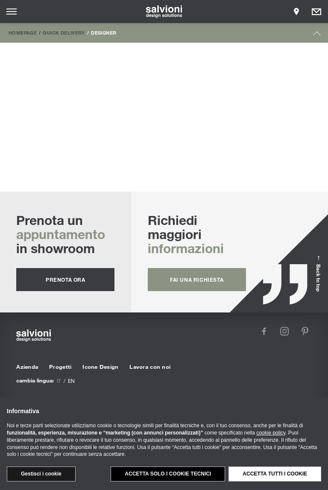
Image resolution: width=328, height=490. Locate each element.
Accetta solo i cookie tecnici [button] (168, 474)
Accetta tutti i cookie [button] (275, 474)
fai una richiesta (196, 279)
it (59, 380)
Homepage (23, 32)
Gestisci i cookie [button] (41, 474)
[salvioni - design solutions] (164, 11)
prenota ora (65, 279)
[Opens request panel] (316, 11)
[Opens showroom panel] (296, 11)
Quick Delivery (64, 32)
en (71, 380)
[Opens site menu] (11, 11)
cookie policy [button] (270, 433)
